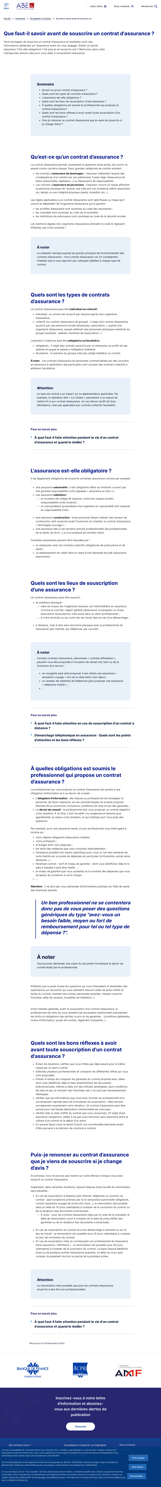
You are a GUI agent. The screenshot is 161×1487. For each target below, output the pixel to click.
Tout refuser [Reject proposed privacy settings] (137, 1467)
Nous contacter (127, 1444)
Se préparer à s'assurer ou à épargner (83, 1445)
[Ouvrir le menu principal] (6, 6)
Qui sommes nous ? (19, 1445)
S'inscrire (80, 1426)
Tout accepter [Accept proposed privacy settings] (138, 1458)
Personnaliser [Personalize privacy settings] (136, 1476)
